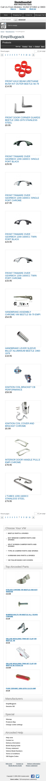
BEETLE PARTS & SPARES (18, 533)
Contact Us (28, 15)
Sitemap (9, 719)
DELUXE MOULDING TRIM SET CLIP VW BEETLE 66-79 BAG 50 (21, 664)
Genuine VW (10, 706)
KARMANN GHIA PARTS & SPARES (21, 555)
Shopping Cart (17, 15)
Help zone (9, 737)
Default (37, 46)
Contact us (10, 740)
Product (25, 46)
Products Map (11, 722)
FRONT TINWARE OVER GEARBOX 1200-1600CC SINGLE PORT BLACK (22, 159)
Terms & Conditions (13, 754)
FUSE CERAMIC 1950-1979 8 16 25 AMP (21, 688)
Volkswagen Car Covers (40, 15)
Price (30, 46)
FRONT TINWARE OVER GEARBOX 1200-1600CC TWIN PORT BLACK (21, 237)
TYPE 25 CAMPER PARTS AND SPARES (23, 551)
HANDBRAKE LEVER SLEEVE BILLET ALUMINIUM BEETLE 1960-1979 (23, 351)
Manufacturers (10, 31)
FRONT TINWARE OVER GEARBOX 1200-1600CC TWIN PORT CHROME (21, 275)
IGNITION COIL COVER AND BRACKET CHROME (19, 424)
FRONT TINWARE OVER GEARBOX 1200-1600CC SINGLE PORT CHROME (22, 198)
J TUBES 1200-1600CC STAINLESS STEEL (17, 497)
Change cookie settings (14, 725)
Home (2, 31)
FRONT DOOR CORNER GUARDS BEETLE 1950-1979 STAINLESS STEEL (22, 120)
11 (29, 55)
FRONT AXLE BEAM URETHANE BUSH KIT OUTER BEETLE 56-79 (22, 82)
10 (26, 55)
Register (22, 9)
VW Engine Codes (12, 756)
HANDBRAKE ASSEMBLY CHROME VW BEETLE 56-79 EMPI (22, 313)
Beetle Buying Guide (13, 746)
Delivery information (13, 743)
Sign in (13, 9)
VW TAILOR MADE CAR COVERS (20, 560)
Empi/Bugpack (11, 704)
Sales (43, 46)
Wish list (32, 9)
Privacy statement (12, 748)
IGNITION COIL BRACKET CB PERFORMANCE (20, 388)
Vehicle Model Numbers (14, 751)
